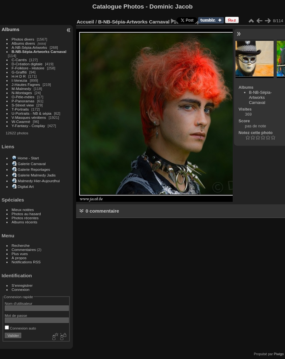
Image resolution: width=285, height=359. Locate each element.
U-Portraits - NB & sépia (32, 113)
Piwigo (279, 354)
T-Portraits (20, 109)
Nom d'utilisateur (18, 303)
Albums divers (23, 43)
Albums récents (24, 222)
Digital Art (26, 186)
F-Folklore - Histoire (28, 68)
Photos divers (23, 39)
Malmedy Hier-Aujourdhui (39, 181)
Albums (10, 29)
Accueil (85, 21)
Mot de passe (16, 315)
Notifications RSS (26, 262)
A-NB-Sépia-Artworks (29, 47)
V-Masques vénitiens (29, 117)
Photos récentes (25, 218)
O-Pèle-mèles (23, 97)
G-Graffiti (19, 72)
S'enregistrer (22, 285)
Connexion (20, 289)
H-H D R (19, 76)
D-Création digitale (27, 64)
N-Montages (22, 93)
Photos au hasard (26, 214)
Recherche (21, 245)
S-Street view (23, 105)
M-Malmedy (21, 89)
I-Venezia (19, 80)
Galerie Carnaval (32, 164)
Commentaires (24, 249)
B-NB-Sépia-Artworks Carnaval (39, 51)
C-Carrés (19, 60)
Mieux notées (23, 210)
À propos (19, 258)
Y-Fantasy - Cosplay (28, 126)
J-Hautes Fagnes (26, 84)
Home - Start (28, 158)
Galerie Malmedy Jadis (37, 175)
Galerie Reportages (34, 169)
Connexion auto (20, 328)
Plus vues (20, 254)
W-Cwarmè (21, 121)
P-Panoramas (23, 101)
